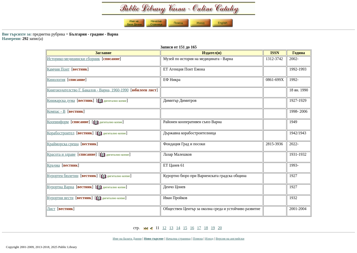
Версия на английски (230, 238)
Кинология (56, 79)
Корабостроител (60, 133)
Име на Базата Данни (127, 238)
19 (213, 228)
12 (164, 228)
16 (192, 228)
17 (199, 228)
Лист (51, 209)
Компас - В (56, 111)
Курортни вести (60, 198)
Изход (209, 238)
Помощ (198, 238)
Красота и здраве (61, 154)
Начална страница (178, 238)
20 (220, 228)
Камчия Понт (58, 69)
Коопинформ (58, 122)
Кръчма (53, 165)
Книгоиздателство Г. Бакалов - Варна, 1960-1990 (87, 90)
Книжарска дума (61, 100)
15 (185, 228)
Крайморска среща (63, 144)
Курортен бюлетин (62, 176)
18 (206, 228)
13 (171, 228)
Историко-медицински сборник (73, 59)
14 (178, 228)
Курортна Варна (60, 187)
